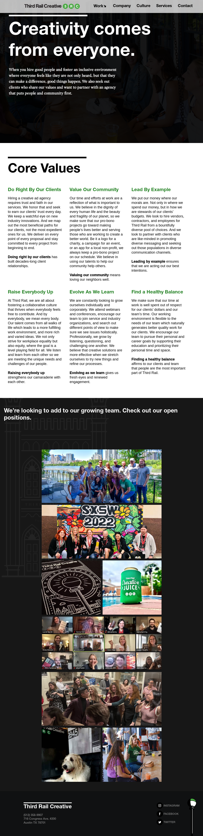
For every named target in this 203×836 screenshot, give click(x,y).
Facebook (171, 814)
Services (165, 5)
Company (123, 5)
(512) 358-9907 (33, 815)
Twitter (169, 822)
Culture (144, 5)
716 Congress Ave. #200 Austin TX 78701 (40, 821)
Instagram (171, 806)
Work (101, 6)
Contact (186, 5)
